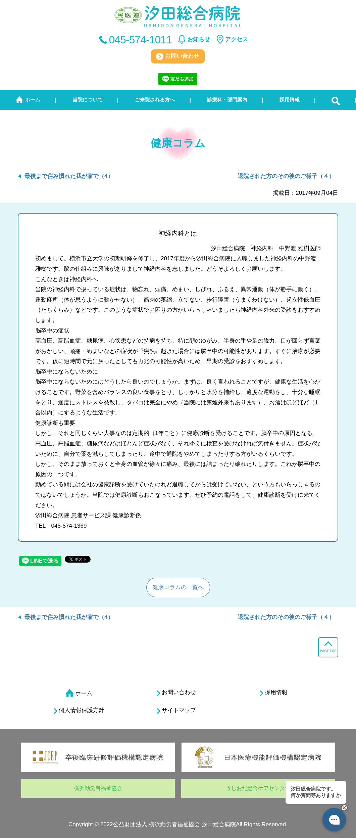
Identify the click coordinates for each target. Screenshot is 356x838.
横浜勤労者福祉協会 (98, 788)
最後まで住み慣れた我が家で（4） (68, 176)
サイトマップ (176, 710)
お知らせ (198, 39)
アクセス (236, 39)
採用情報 (289, 99)
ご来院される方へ (155, 99)
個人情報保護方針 (79, 710)
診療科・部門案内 (227, 99)
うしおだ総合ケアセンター (258, 788)
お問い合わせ (177, 56)
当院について (87, 99)
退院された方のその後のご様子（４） (286, 176)
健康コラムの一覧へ (178, 587)
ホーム (32, 99)
